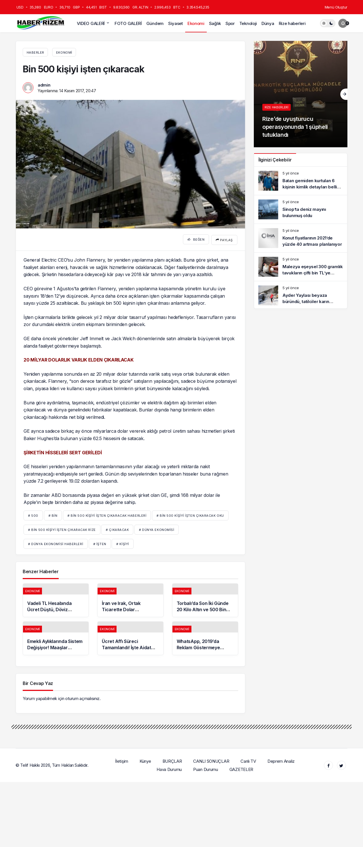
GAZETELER (241, 768)
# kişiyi (122, 543)
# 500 (33, 515)
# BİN (53, 515)
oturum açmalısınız (82, 697)
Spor (230, 23)
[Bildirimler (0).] (342, 23)
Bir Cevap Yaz (38, 682)
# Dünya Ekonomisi (156, 529)
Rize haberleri (292, 23)
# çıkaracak (117, 529)
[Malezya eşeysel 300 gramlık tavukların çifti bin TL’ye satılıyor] (300, 267)
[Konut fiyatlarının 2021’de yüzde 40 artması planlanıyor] (300, 238)
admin (44, 85)
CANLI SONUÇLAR (211, 760)
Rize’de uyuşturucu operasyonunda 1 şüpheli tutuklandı (295, 126)
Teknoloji (248, 23)
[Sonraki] (343, 94)
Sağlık (215, 23)
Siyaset (175, 23)
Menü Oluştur (336, 7)
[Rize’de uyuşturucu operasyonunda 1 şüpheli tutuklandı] (300, 94)
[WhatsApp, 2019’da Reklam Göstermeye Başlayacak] (205, 637)
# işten (99, 543)
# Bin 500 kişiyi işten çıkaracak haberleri (106, 515)
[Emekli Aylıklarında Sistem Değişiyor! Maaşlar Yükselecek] (55, 637)
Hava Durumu (169, 768)
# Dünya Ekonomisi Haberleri (55, 543)
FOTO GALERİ (128, 23)
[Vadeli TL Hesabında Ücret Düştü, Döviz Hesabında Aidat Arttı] (55, 599)
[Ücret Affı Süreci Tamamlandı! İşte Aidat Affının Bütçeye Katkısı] (130, 637)
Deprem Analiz (281, 760)
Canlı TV (248, 760)
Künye (145, 760)
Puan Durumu (205, 768)
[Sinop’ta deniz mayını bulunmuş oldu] (300, 209)
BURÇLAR (172, 760)
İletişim (121, 760)
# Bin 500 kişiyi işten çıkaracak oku (190, 515)
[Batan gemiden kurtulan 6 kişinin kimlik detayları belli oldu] (300, 181)
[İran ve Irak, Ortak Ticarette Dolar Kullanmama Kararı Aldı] (130, 599)
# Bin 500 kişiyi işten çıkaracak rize (62, 529)
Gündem (155, 23)
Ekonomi (195, 23)
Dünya (267, 23)
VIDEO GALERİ (91, 23)
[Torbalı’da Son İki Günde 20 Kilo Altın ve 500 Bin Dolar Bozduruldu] (205, 599)
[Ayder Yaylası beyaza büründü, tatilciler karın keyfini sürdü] (300, 295)
